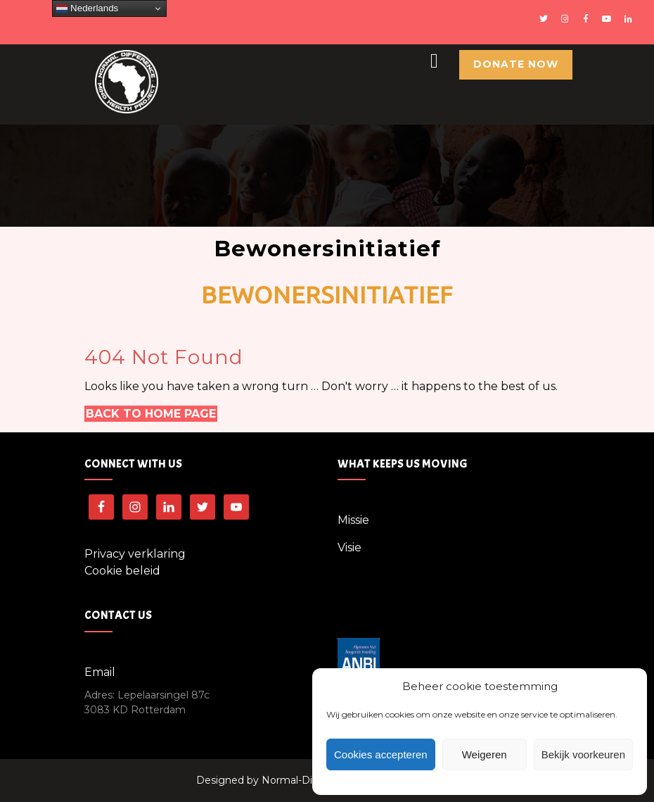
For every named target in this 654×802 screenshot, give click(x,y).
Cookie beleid (122, 570)
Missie (353, 520)
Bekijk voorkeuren (583, 754)
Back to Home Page (151, 413)
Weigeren (484, 754)
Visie (349, 547)
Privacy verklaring (135, 553)
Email (99, 672)
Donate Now (515, 64)
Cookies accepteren (381, 754)
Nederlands (87, 8)
